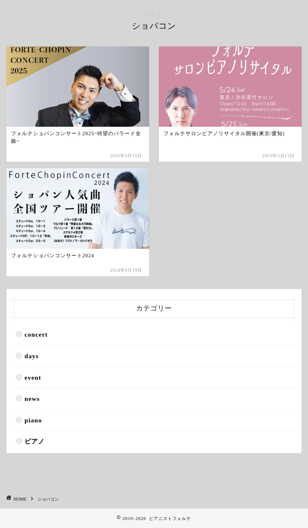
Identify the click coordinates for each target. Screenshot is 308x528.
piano (33, 420)
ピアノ (35, 441)
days (32, 355)
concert (36, 334)
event (33, 377)
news (32, 398)
